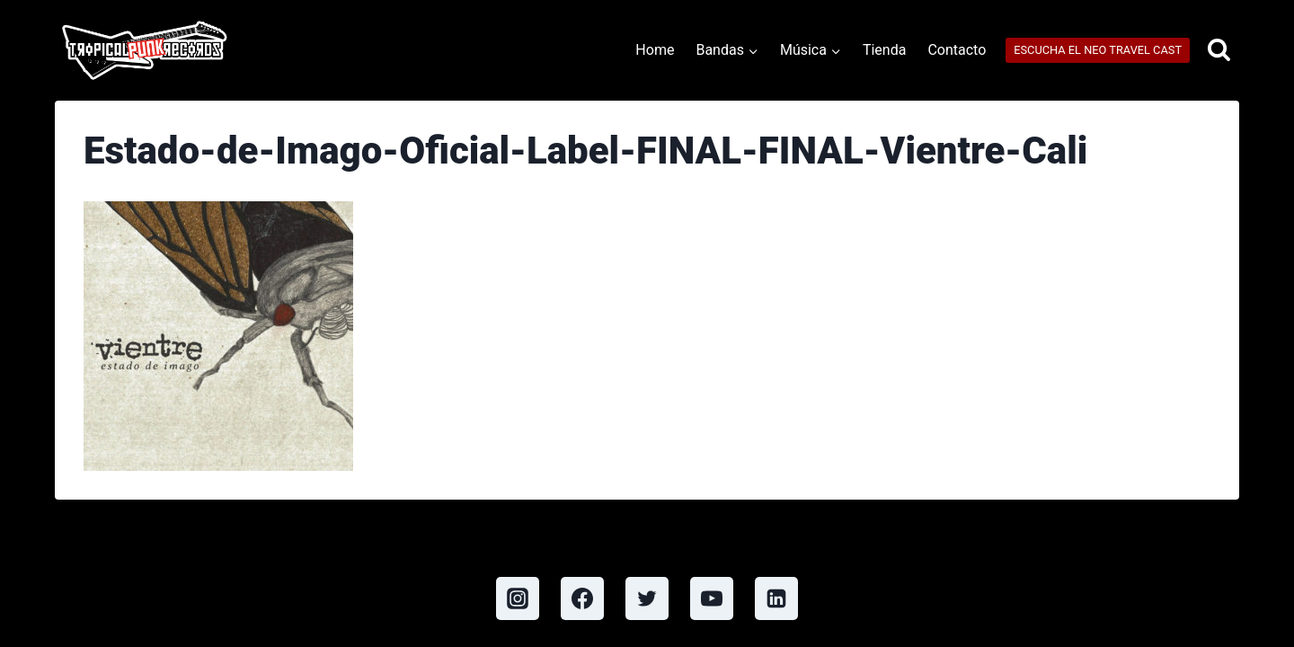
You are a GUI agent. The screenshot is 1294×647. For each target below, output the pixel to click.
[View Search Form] (1219, 51)
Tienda (884, 49)
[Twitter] (647, 598)
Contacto (956, 49)
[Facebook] (582, 598)
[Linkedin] (776, 598)
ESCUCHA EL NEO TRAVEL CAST (1098, 50)
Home (654, 49)
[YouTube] (711, 598)
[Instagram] (517, 598)
